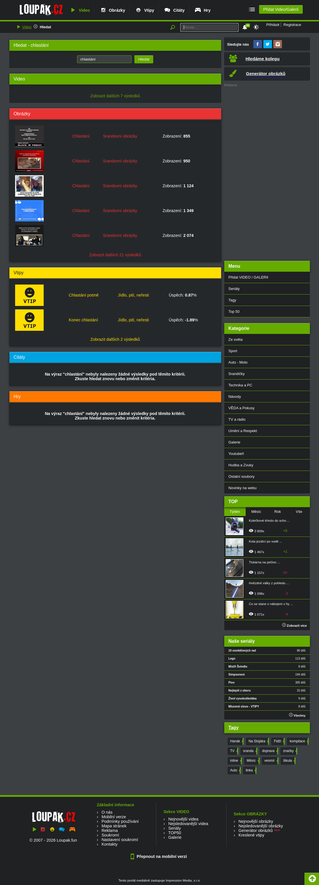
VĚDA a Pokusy (242, 408)
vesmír (271, 760)
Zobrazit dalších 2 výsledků (115, 339)
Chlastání (81, 136)
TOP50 (174, 832)
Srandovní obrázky (120, 136)
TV (233, 751)
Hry (202, 10)
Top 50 (234, 311)
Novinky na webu (243, 488)
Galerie (235, 442)
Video (79, 10)
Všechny (297, 715)
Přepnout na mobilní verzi (159, 856)
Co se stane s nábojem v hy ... (271, 604)
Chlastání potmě (84, 295)
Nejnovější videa (183, 819)
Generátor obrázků (256, 830)
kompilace (299, 741)
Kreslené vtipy (251, 835)
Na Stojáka (258, 741)
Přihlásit (272, 25)
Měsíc (256, 511)
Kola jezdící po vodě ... (265, 541)
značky (289, 751)
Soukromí (110, 835)
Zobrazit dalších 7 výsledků (115, 96)
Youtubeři (236, 453)
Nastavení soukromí (120, 839)
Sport (233, 351)
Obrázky (112, 10)
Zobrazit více (294, 625)
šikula (289, 760)
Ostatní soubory (242, 476)
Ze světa (236, 339)
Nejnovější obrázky (256, 821)
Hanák (236, 741)
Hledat (45, 27)
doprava (269, 751)
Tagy (232, 300)
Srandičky (237, 374)
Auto (235, 770)
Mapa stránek (114, 826)
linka (250, 770)
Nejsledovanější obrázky (261, 826)
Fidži (279, 741)
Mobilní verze (114, 817)
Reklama (110, 830)
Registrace (292, 25)
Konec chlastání (83, 320)
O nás (107, 812)
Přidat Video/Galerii (280, 9)
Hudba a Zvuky (241, 465)
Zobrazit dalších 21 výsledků (115, 255)
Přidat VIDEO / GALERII (248, 277)
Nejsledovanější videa (188, 823)
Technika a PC (241, 385)
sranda (249, 751)
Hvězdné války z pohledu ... (269, 583)
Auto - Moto (238, 362)
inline (235, 760)
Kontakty (110, 844)
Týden (235, 511)
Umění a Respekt (243, 431)
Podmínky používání (120, 821)
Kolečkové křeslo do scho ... (269, 520)
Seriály (234, 289)
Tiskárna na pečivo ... (264, 562)
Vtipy (144, 10)
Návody (235, 396)
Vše (299, 511)
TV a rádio (237, 419)
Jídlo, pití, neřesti (133, 295)
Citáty (174, 10)
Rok (277, 511)
